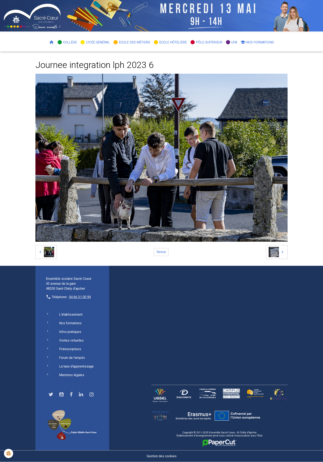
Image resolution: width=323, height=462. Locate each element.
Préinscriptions (70, 349)
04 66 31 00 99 (80, 297)
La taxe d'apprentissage (76, 366)
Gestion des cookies (162, 456)
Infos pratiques (70, 332)
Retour (161, 252)
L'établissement (70, 314)
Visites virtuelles (71, 340)
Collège (67, 42)
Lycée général (95, 42)
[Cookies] (8, 453)
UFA (231, 42)
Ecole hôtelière (170, 42)
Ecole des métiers (131, 42)
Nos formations (257, 42)
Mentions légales (71, 375)
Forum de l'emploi (72, 358)
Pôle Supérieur (206, 42)
